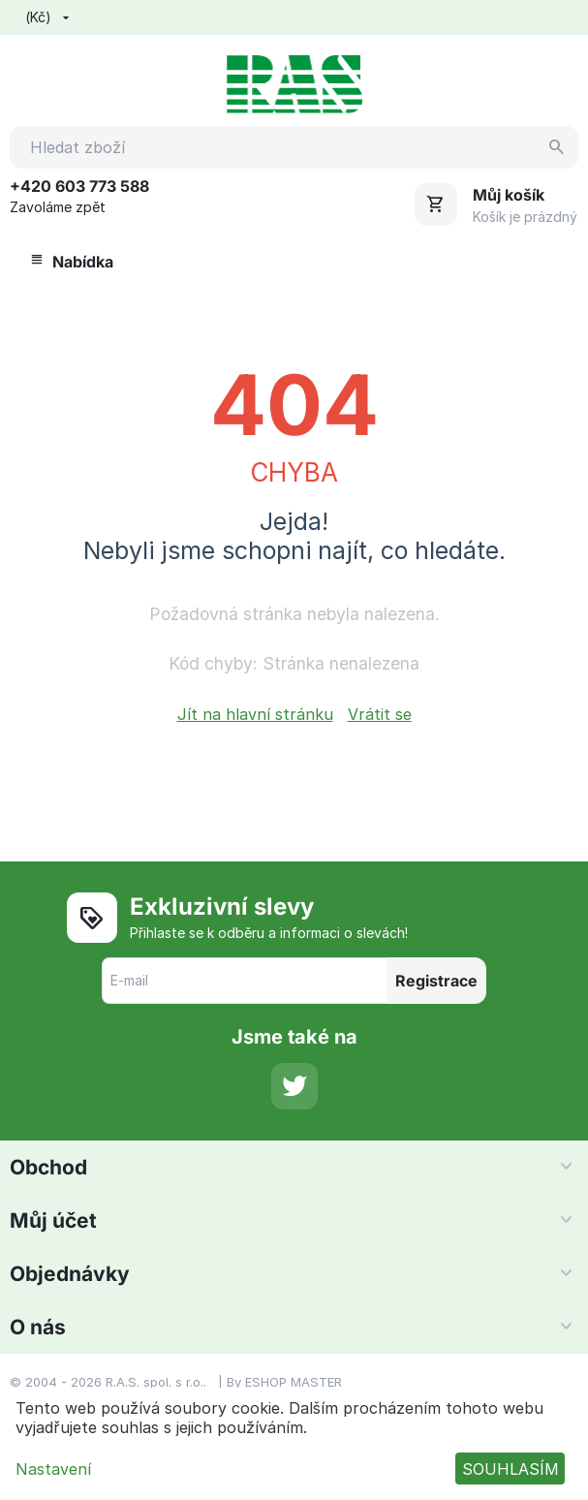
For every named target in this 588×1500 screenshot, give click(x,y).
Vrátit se (380, 714)
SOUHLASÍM (510, 1469)
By (236, 1382)
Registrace (436, 980)
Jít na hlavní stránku (255, 714)
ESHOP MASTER (293, 1382)
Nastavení (53, 1469)
